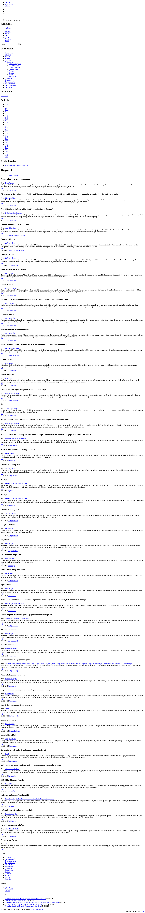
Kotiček (7, 58)
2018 (6, 119)
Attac (7, 709)
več (2, 188)
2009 (6, 135)
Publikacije (8, 78)
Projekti (7, 33)
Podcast (11, 71)
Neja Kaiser (9, 363)
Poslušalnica (9, 62)
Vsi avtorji (4, 96)
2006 (6, 140)
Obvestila (8, 60)
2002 (6, 148)
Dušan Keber (65, 664)
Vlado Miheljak (127, 664)
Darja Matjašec (19, 603)
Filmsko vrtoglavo (15, 64)
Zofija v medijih (10, 82)
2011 (6, 131)
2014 (6, 126)
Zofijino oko (9, 87)
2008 (6, 137)
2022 (6, 111)
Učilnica (7, 6)
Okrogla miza (13, 69)
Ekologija (8, 55)
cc (1, 909)
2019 (6, 117)
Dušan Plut (74, 664)
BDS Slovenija (10, 799)
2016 (6, 122)
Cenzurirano (9, 53)
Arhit (142, 911)
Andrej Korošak (10, 228)
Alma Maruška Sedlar (12, 829)
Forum (7, 37)
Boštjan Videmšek (11, 483)
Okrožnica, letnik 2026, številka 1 (16, 900)
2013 (6, 128)
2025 (6, 106)
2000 (6, 151)
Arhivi (7, 41)
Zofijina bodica (10, 84)
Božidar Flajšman (45, 664)
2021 (6, 113)
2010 (6, 133)
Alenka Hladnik (10, 664)
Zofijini (7, 2)
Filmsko (7, 56)
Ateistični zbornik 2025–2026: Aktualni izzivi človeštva (23, 906)
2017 (6, 121)
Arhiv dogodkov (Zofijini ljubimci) (16, 165)
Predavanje (12, 76)
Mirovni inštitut (10, 198)
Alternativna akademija (12, 393)
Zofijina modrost (10, 85)
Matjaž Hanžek (93, 664)
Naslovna (8, 28)
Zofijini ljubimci (10, 243)
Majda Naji (9, 573)
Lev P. (7, 754)
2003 (6, 146)
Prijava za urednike (37, 909)
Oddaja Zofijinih (14, 67)
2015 (6, 124)
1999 (6, 153)
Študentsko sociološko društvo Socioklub (29, 799)
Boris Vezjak (9, 183)
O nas (7, 30)
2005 (6, 142)
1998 (6, 155)
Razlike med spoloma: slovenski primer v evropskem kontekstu (25, 899)
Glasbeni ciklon (14, 65)
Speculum (8, 80)
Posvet (11, 74)
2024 (6, 108)
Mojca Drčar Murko (104, 664)
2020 (6, 115)
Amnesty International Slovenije (15, 438)
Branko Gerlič (9, 558)
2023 (6, 110)
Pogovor (11, 73)
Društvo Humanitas (11, 288)
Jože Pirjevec (82, 664)
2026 (6, 104)
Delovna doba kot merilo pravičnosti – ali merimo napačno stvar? (26, 904)
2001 (6, 149)
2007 (6, 139)
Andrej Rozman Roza (23, 664)
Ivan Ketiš (8, 378)
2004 (6, 144)
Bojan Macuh (9, 453)
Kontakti (7, 32)
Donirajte (8, 879)
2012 (6, 130)
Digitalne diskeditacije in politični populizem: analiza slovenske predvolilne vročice (32, 902)
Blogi (6, 35)
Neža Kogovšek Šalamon (13, 213)
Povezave (8, 39)
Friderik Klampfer (11, 649)
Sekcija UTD (9, 4)
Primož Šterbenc (10, 784)
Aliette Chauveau (11, 844)
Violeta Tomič (116, 664)
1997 (6, 157)
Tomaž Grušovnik (11, 408)
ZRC (17, 348)
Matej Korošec (22, 483)
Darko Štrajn (9, 303)
